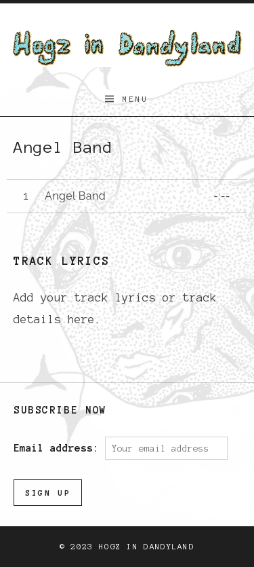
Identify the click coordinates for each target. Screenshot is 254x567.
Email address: (59, 448)
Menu (135, 98)
